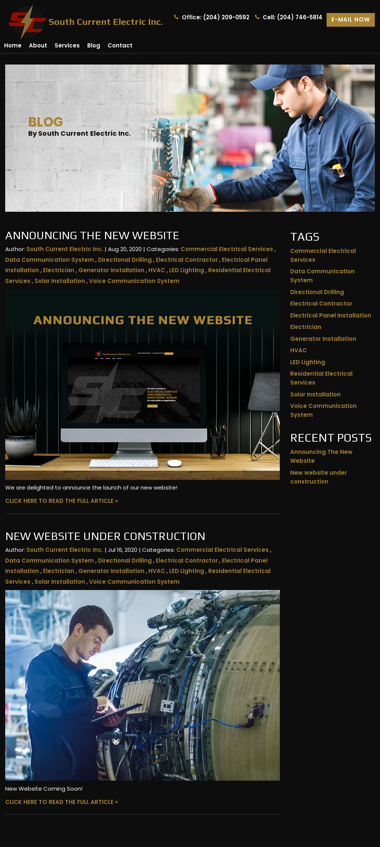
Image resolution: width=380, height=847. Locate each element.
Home (13, 45)
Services (67, 45)
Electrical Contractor (187, 260)
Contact (120, 45)
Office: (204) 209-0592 (215, 17)
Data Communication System (49, 260)
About (38, 45)
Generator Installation (111, 270)
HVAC (156, 270)
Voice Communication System (134, 281)
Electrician (58, 270)
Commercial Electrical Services (227, 249)
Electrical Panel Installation (330, 315)
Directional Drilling (125, 260)
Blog (93, 45)
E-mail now (350, 19)
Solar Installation (60, 281)
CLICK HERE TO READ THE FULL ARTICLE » (61, 501)
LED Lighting (186, 270)
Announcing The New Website (92, 235)
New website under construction (105, 536)
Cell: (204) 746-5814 (292, 17)
